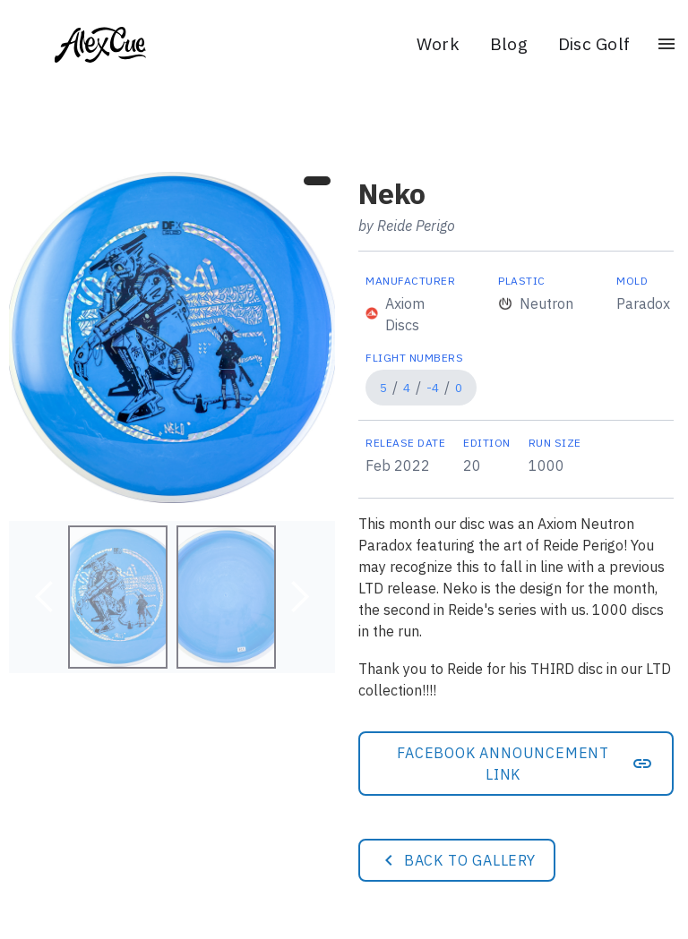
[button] (45, 597)
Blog (509, 43)
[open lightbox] (172, 337)
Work (438, 43)
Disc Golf (594, 43)
